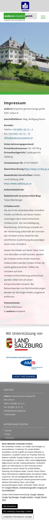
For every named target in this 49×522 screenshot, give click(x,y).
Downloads (9, 438)
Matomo (40, 494)
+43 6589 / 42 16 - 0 (17, 403)
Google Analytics (27, 497)
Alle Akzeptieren (9, 506)
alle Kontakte (10, 414)
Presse (7, 434)
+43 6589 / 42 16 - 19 (15, 407)
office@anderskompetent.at (16, 137)
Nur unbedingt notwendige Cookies (17, 511)
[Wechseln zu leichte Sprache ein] (25, 5)
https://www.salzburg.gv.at (16, 183)
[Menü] (41, 17)
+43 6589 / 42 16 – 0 (20, 129)
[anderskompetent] (20, 17)
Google (33, 494)
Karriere (8, 430)
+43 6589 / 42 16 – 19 (17, 133)
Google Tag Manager (10, 497)
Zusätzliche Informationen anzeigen (17, 517)
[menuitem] (25, 5)
